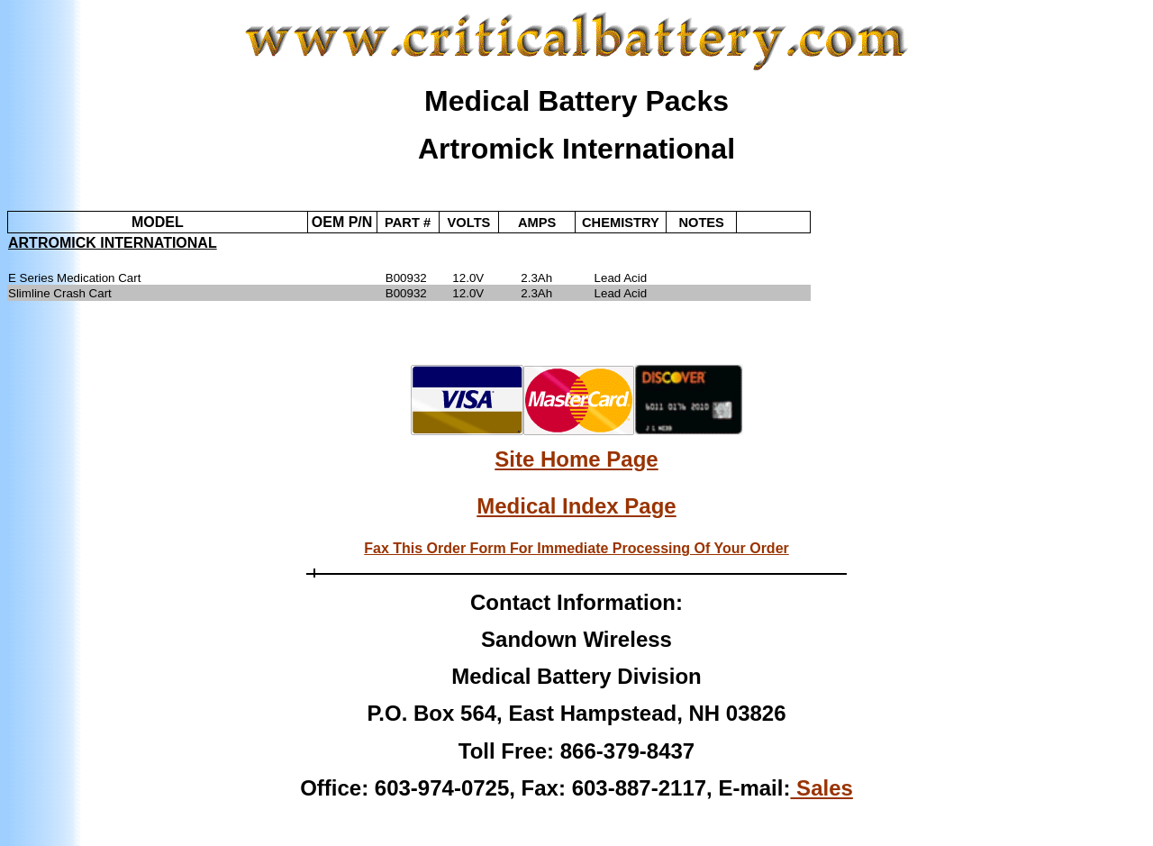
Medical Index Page (576, 506)
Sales (821, 788)
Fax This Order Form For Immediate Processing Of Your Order (576, 548)
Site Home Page (576, 459)
